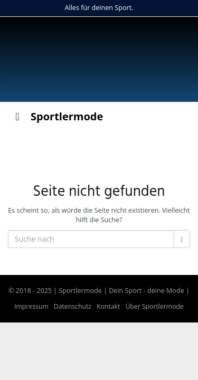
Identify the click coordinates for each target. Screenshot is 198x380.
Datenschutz (72, 306)
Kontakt (108, 306)
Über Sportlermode (154, 306)
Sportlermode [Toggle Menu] (57, 116)
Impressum (31, 306)
